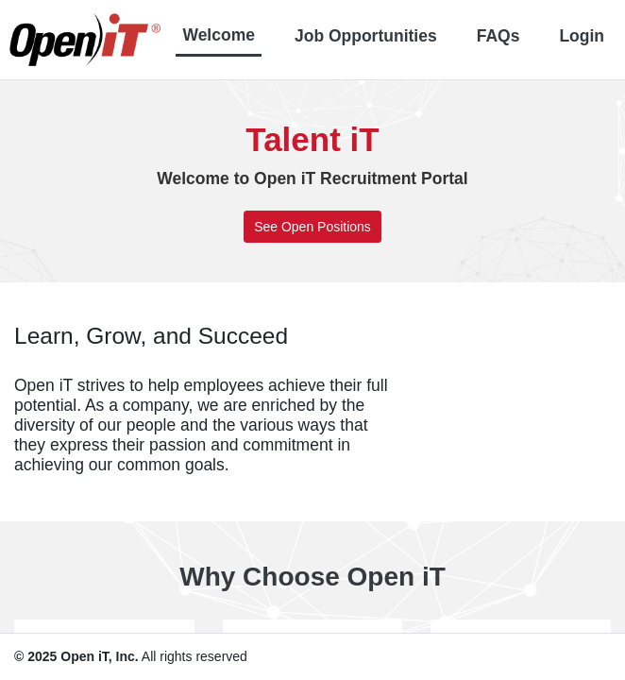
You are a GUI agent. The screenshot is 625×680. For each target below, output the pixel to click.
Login (581, 35)
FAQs (498, 35)
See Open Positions (312, 226)
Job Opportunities (366, 35)
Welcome (218, 35)
